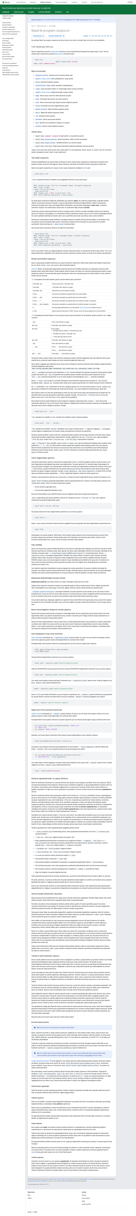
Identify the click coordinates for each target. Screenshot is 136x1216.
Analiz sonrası (46, 79)
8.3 (105, 36)
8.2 (108, 36)
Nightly (85, 36)
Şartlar (30, 1212)
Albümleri (5, 12)
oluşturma (60, 54)
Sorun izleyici (86, 1198)
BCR (37, 694)
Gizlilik (35, 1212)
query (33, 1152)
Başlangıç (33, 2)
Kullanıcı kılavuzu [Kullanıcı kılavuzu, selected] (45, 2)
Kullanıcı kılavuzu (41, 26)
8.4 (102, 36)
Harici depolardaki (85, 307)
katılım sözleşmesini (82, 19)
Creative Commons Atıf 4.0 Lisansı (61, 1179)
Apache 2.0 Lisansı (89, 1179)
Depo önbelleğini (37, 637)
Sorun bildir (38, 36)
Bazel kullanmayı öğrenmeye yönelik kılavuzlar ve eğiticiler (26, 8)
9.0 (93, 36)
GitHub (130, 2)
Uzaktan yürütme (44, 12)
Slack (83, 1201)
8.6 (96, 36)
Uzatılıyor (74, 2)
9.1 (90, 36)
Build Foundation (36, 19)
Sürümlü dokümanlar (97, 2)
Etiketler (34, 269)
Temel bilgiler (52, 26)
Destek (84, 1195)
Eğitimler (58, 12)
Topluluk (84, 2)
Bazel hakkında (21, 2)
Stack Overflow (86, 1204)
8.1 (111, 36)
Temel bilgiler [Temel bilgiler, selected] (19, 12)
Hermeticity (88, 1055)
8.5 (99, 36)
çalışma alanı (55, 51)
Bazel (32, 26)
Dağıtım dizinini (36, 714)
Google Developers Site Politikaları (37, 1181)
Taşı (67, 12)
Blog (29, 1195)
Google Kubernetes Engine (40, 1061)
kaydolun (97, 19)
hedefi (85, 168)
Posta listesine (67, 19)
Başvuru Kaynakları (61, 2)
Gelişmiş (31, 12)
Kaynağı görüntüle (56, 36)
